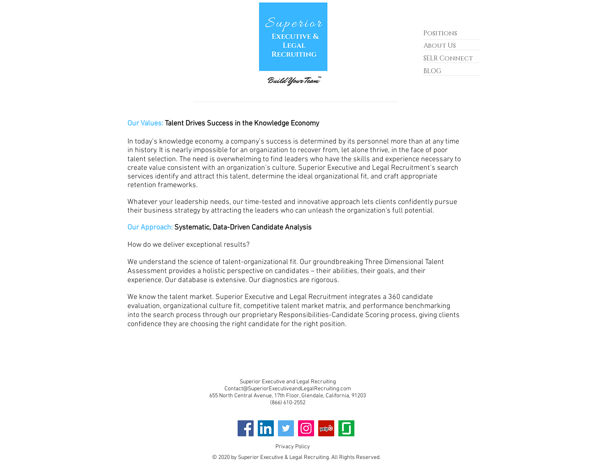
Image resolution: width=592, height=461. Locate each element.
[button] (448, 59)
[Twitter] (286, 428)
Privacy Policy (292, 446)
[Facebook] (246, 428)
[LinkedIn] (266, 428)
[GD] (346, 428)
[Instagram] (306, 428)
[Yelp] (326, 428)
